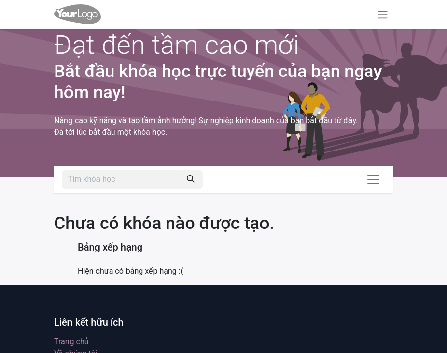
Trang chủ (71, 341)
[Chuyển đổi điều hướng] (382, 14)
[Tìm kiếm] (190, 179)
